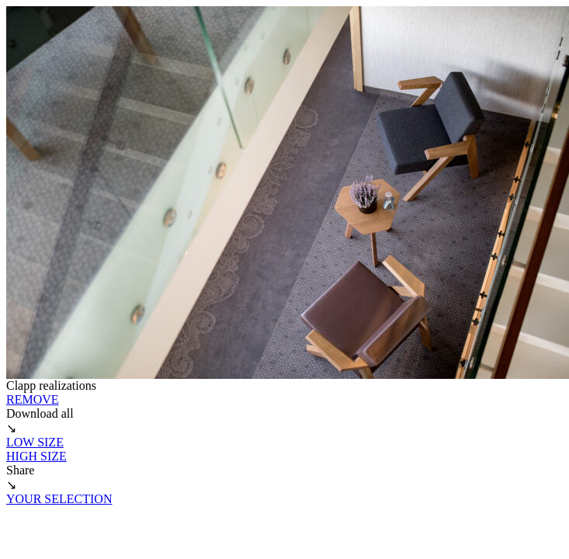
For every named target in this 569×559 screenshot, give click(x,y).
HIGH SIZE (36, 456)
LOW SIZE (35, 442)
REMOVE (32, 399)
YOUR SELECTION (59, 498)
